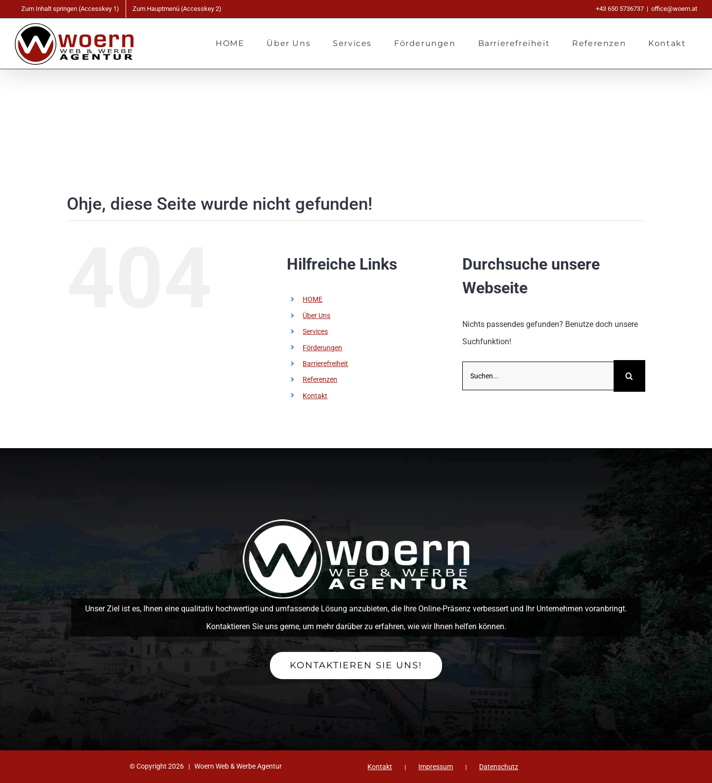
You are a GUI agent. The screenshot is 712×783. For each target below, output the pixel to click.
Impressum (435, 767)
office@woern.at (674, 8)
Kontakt (315, 396)
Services (315, 331)
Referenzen (320, 379)
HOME (312, 299)
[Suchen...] (538, 376)
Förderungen (322, 348)
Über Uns (316, 316)
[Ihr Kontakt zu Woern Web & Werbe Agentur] (356, 665)
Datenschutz (498, 767)
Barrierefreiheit (325, 364)
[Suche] (629, 376)
